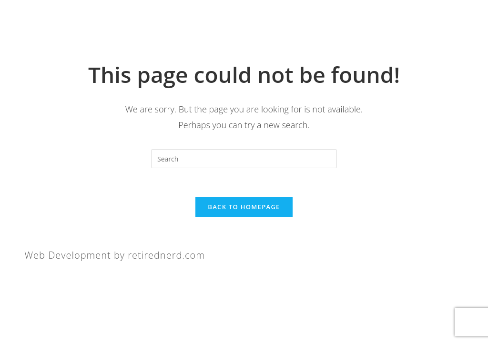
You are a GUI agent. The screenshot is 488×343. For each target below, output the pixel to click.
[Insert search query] (244, 158)
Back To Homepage (244, 206)
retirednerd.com (166, 255)
